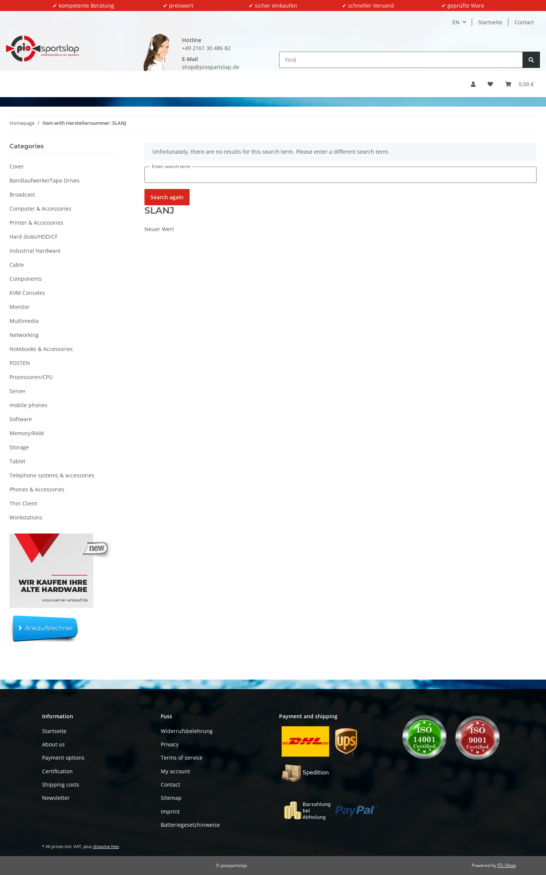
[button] (473, 84)
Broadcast (22, 194)
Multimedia (24, 320)
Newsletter (56, 797)
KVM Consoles (27, 292)
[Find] (401, 60)
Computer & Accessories (40, 208)
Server (17, 391)
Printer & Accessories (36, 222)
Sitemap (171, 797)
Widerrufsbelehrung (187, 731)
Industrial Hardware (35, 250)
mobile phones (28, 405)
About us (53, 744)
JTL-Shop (506, 865)
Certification (57, 771)
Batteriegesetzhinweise (190, 824)
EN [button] (456, 22)
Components (25, 278)
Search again (167, 197)
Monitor (19, 306)
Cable (16, 264)
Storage (19, 447)
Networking (24, 334)
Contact (524, 22)
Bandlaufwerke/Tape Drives (44, 180)
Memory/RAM (26, 433)
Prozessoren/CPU (31, 377)
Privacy (170, 744)
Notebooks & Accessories (41, 349)
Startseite (490, 22)
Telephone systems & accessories (51, 475)
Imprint (170, 811)
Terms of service (181, 757)
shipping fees (106, 846)
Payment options (63, 757)
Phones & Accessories (36, 489)
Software (20, 419)
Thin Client (23, 503)
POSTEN (19, 363)
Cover (16, 166)
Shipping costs (60, 784)
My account (175, 771)
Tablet (17, 461)
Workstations (25, 517)
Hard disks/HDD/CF (33, 236)
